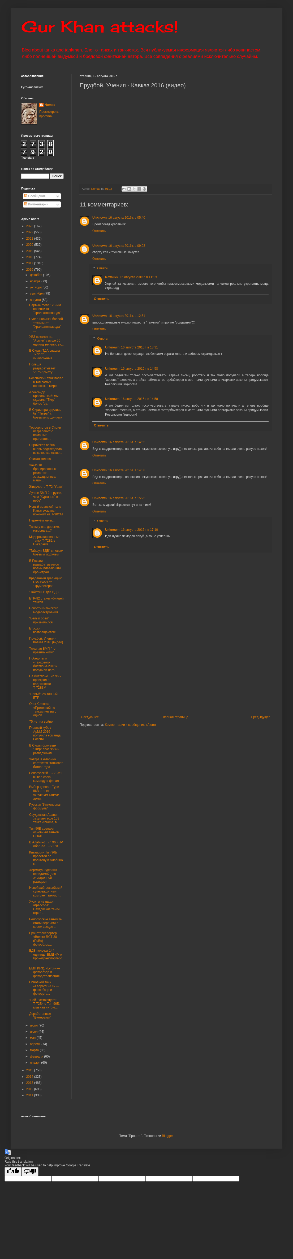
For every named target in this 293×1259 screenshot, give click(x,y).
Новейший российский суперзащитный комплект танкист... (45, 891)
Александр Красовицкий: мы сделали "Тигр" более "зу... (43, 398)
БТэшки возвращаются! (42, 630)
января (35, 1062)
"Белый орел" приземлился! (41, 620)
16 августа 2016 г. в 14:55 (126, 442)
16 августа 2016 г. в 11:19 (138, 277)
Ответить (99, 231)
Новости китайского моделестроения (43, 610)
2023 (30, 226)
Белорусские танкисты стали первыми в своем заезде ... (45, 923)
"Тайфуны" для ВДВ (44, 592)
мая (33, 1038)
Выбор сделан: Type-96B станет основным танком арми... (44, 792)
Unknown (99, 217)
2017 (30, 263)
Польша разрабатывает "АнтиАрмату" (42, 368)
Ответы (102, 268)
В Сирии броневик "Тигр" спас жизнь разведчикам (44, 749)
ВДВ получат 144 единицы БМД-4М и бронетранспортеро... (46, 956)
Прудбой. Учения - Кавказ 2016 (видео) (46, 640)
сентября (37, 293)
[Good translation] (13, 1171)
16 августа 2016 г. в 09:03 (126, 246)
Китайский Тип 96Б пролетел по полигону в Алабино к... (46, 858)
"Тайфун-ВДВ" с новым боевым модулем (46, 552)
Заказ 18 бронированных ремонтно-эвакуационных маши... (43, 472)
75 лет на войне (41, 721)
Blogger (167, 1136)
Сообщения (34, 196)
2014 (30, 1077)
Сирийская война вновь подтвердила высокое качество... (45, 449)
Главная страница (175, 717)
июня (34, 1031)
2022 (30, 232)
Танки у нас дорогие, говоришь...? (44, 528)
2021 (30, 238)
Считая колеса (40, 459)
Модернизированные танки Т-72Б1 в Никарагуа (44, 540)
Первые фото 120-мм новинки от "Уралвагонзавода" (45, 309)
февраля (37, 1056)
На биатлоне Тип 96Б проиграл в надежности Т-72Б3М (45, 681)
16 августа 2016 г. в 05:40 (126, 217)
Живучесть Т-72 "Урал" (46, 487)
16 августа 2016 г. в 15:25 (126, 498)
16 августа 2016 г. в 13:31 (139, 347)
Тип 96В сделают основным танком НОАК (44, 832)
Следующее (90, 717)
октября (36, 287)
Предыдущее (260, 717)
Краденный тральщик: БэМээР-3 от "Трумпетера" (45, 582)
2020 (30, 245)
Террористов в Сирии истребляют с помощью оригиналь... (45, 433)
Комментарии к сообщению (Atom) (130, 725)
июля (34, 1025)
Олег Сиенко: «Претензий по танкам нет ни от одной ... (43, 709)
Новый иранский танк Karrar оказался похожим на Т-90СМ (46, 510)
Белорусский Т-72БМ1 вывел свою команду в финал (45, 777)
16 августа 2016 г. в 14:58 (139, 368)
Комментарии (36, 204)
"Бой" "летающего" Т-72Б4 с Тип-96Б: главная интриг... (44, 1004)
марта (35, 1050)
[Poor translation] (29, 1171)
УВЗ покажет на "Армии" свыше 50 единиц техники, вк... (46, 340)
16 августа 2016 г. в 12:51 (126, 316)
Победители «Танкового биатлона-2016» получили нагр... (43, 664)
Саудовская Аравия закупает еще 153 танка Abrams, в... (44, 818)
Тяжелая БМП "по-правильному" (42, 650)
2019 (30, 251)
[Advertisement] (176, 671)
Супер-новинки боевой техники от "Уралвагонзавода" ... (46, 324)
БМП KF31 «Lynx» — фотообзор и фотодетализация (44, 972)
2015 (30, 1070)
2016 (30, 269)
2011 (30, 1095)
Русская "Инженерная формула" (45, 806)
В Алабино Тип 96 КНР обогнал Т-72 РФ (46, 844)
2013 (30, 1083)
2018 (30, 257)
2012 (30, 1089)
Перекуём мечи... (42, 520)
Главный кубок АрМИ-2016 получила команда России (45, 733)
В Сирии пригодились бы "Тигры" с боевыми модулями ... (45, 415)
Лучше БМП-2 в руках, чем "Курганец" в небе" (45, 496)
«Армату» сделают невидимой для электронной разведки (43, 875)
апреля (35, 1044)
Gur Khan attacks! (99, 26)
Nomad (50, 105)
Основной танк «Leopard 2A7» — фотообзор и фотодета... (44, 987)
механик (111, 277)
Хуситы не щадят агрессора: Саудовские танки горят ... (44, 907)
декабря (36, 275)
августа (36, 300)
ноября (35, 281)
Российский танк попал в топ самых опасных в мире (46, 382)
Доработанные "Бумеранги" (40, 1015)
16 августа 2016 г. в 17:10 (139, 530)
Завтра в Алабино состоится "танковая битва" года (46, 763)
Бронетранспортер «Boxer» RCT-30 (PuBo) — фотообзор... (43, 938)
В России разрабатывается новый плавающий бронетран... (45, 566)
